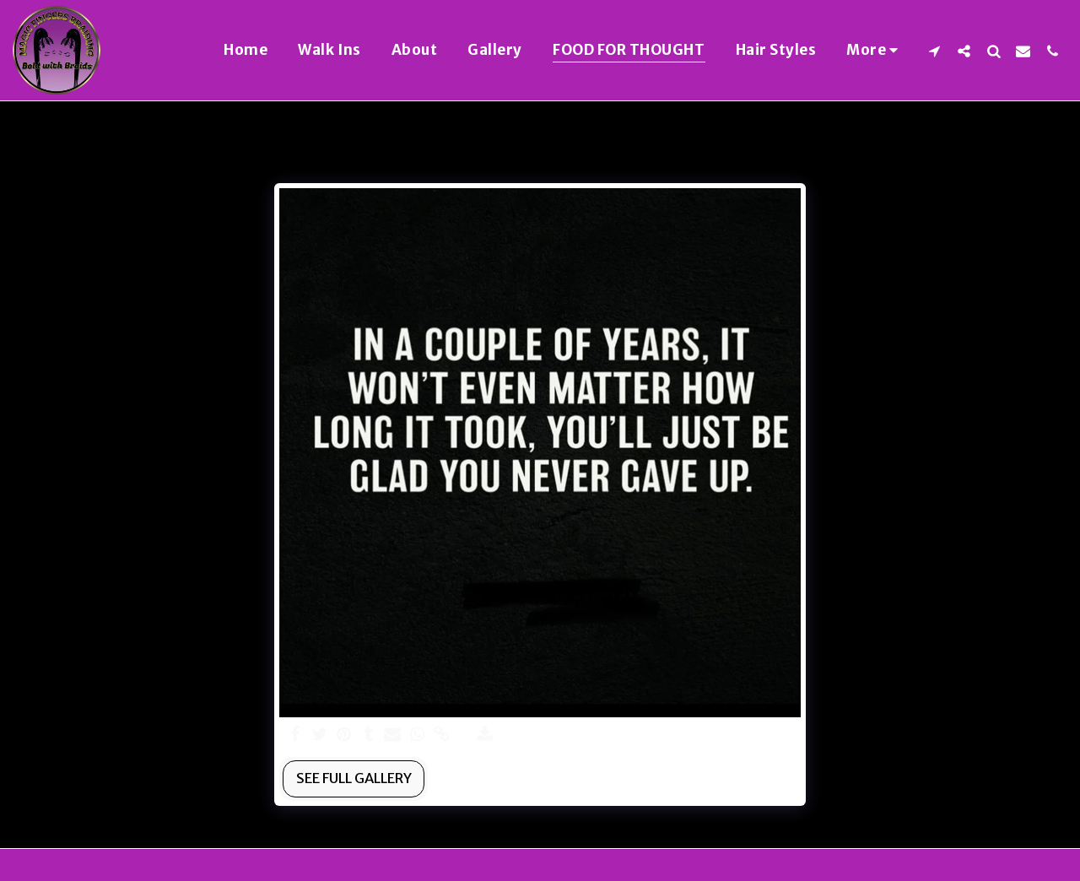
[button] (934, 50)
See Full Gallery (354, 778)
